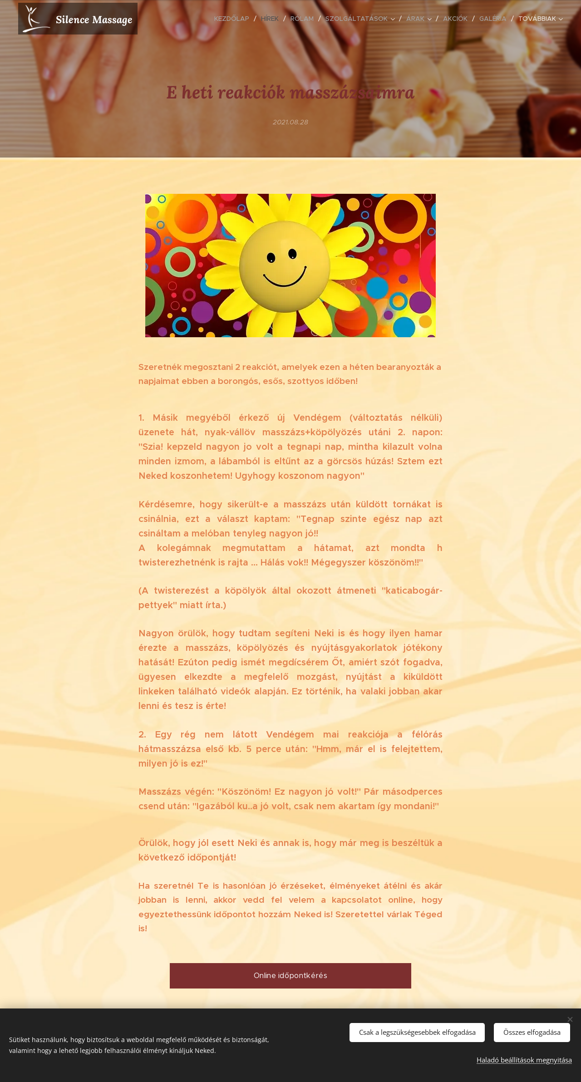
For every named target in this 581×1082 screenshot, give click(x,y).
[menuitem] (234, 18)
